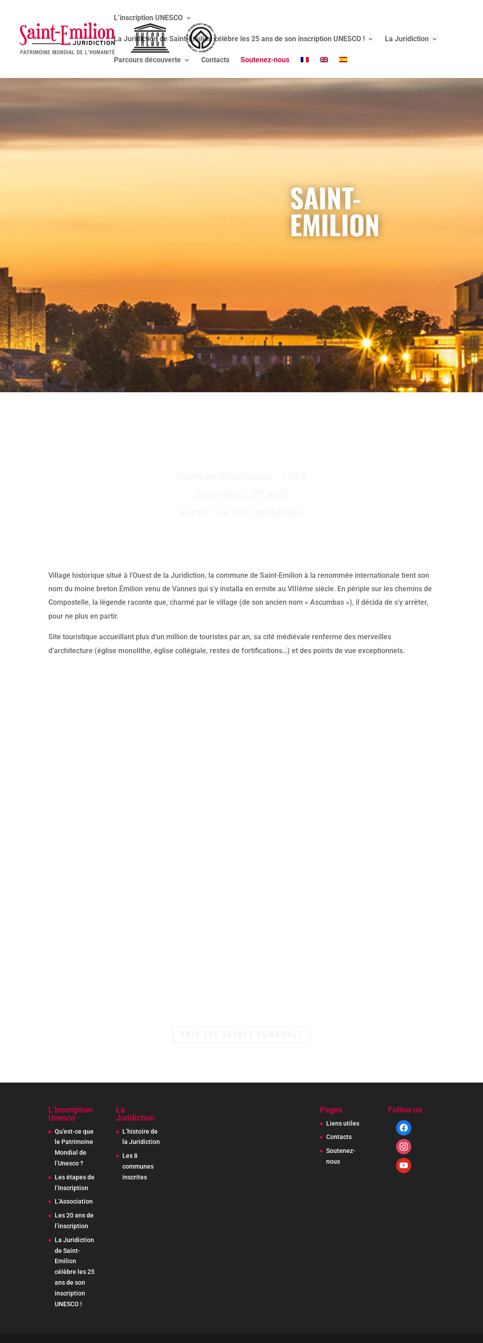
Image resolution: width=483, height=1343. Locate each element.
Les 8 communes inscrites (138, 1166)
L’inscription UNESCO (148, 18)
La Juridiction (407, 39)
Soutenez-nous (265, 60)
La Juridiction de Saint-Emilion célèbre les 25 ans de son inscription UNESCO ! (239, 39)
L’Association (74, 1201)
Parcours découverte (147, 60)
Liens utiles (342, 1123)
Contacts (215, 60)
